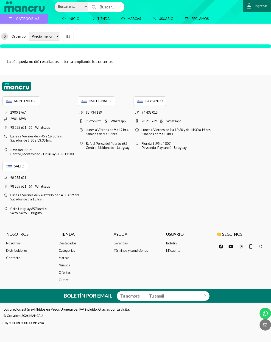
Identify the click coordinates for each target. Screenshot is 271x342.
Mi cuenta (173, 250)
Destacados (67, 243)
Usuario (162, 19)
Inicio (69, 19)
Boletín (171, 243)
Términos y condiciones (131, 250)
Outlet (64, 280)
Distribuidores (17, 250)
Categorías (67, 250)
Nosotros (13, 243)
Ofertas (65, 272)
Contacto (13, 258)
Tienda (99, 19)
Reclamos (196, 19)
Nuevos (64, 265)
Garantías (121, 243)
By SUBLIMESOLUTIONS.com (24, 323)
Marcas (130, 19)
